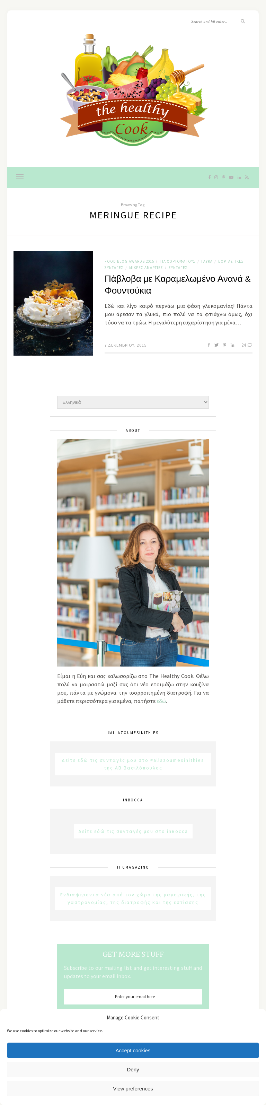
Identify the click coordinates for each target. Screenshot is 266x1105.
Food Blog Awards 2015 (129, 261)
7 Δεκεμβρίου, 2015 (126, 345)
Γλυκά (207, 261)
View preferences (133, 1088)
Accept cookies (133, 1050)
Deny (133, 1069)
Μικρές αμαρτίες (146, 267)
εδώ (161, 700)
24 (246, 345)
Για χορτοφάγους (178, 261)
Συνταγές (178, 267)
